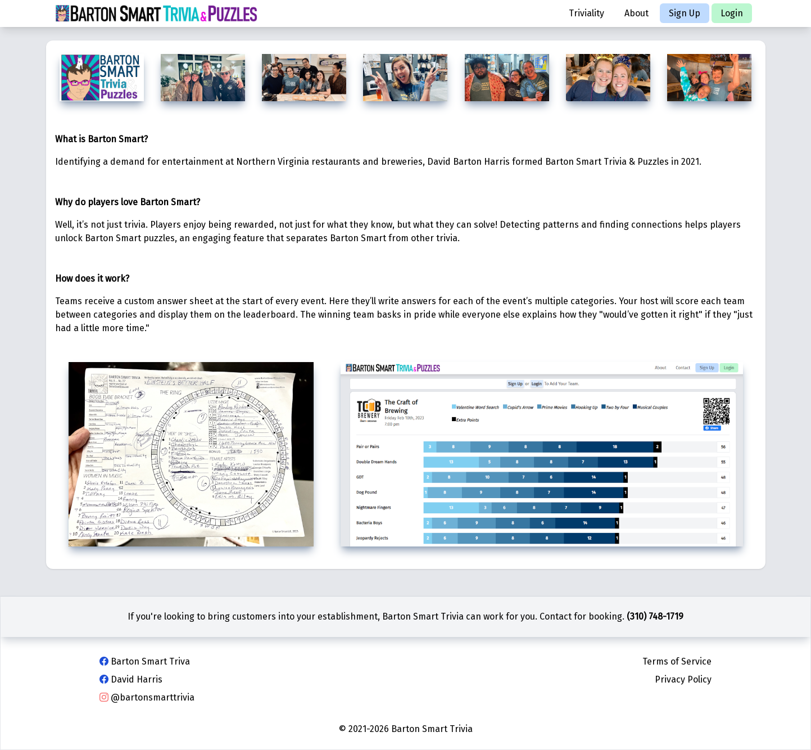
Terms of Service (677, 661)
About (636, 13)
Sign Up (684, 13)
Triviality (586, 13)
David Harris (130, 679)
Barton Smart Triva (144, 661)
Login (732, 13)
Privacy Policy (683, 679)
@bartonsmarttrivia (146, 697)
